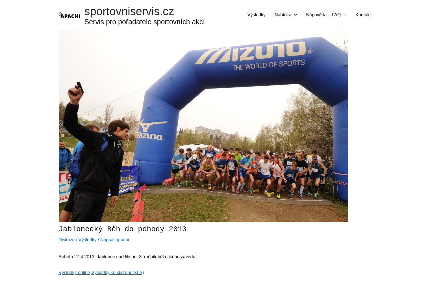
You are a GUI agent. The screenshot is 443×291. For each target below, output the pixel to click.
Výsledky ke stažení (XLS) (117, 272)
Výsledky (256, 14)
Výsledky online (74, 272)
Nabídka (283, 14)
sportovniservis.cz (129, 11)
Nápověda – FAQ (323, 14)
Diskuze (67, 239)
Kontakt (363, 14)
